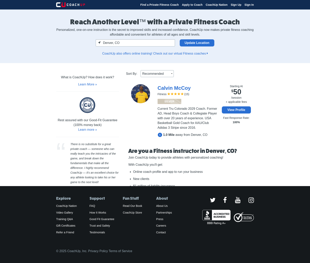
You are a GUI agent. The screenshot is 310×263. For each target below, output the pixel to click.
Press (159, 219)
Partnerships (164, 212)
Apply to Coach (192, 4)
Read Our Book (132, 205)
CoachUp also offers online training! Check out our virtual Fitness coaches (155, 53)
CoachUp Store (132, 212)
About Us (162, 205)
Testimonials (97, 232)
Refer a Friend (65, 232)
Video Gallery (64, 212)
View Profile (236, 110)
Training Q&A (64, 219)
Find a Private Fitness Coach (159, 4)
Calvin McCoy (174, 88)
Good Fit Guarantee (102, 219)
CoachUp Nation (217, 4)
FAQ (92, 205)
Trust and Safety (100, 225)
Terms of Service (120, 251)
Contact (161, 232)
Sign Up (236, 4)
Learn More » (87, 84)
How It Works (98, 212)
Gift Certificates (65, 225)
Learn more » (87, 129)
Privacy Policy (98, 251)
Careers (161, 225)
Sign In (249, 4)
